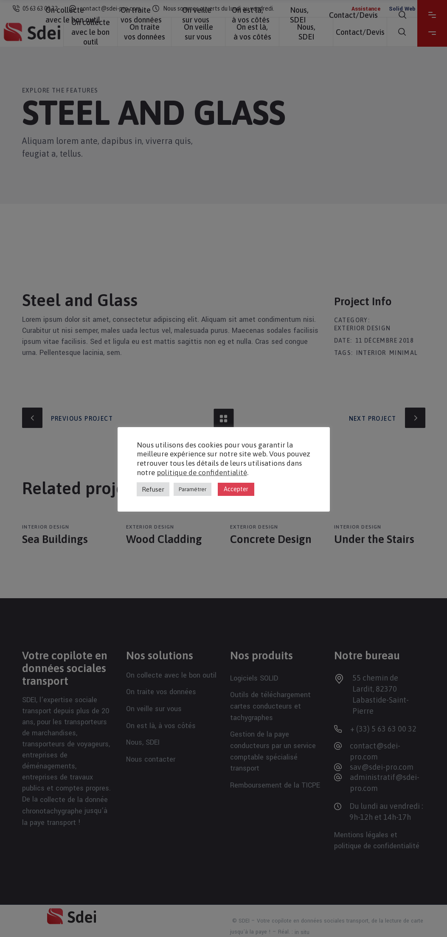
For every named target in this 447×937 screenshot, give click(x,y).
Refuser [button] (153, 489)
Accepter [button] (236, 489)
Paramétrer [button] (192, 489)
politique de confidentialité (202, 472)
